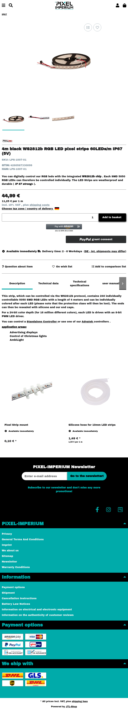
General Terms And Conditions (23, 539)
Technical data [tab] (48, 283)
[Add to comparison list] (88, 27)
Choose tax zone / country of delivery (30, 208)
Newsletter (9, 561)
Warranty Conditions (16, 567)
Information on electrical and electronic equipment (37, 609)
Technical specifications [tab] (79, 283)
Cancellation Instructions (19, 598)
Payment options (13, 587)
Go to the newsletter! (87, 476)
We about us (10, 550)
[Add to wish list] (97, 27)
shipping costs (39, 205)
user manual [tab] (110, 283)
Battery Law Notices (16, 604)
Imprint (7, 545)
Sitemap (7, 556)
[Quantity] (50, 217)
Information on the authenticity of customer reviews (38, 615)
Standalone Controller (42, 321)
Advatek (88, 321)
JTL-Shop (71, 706)
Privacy (7, 534)
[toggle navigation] (3, 6)
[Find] (11, 6)
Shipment (8, 593)
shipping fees (80, 701)
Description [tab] (17, 283)
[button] (117, 6)
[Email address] (44, 476)
